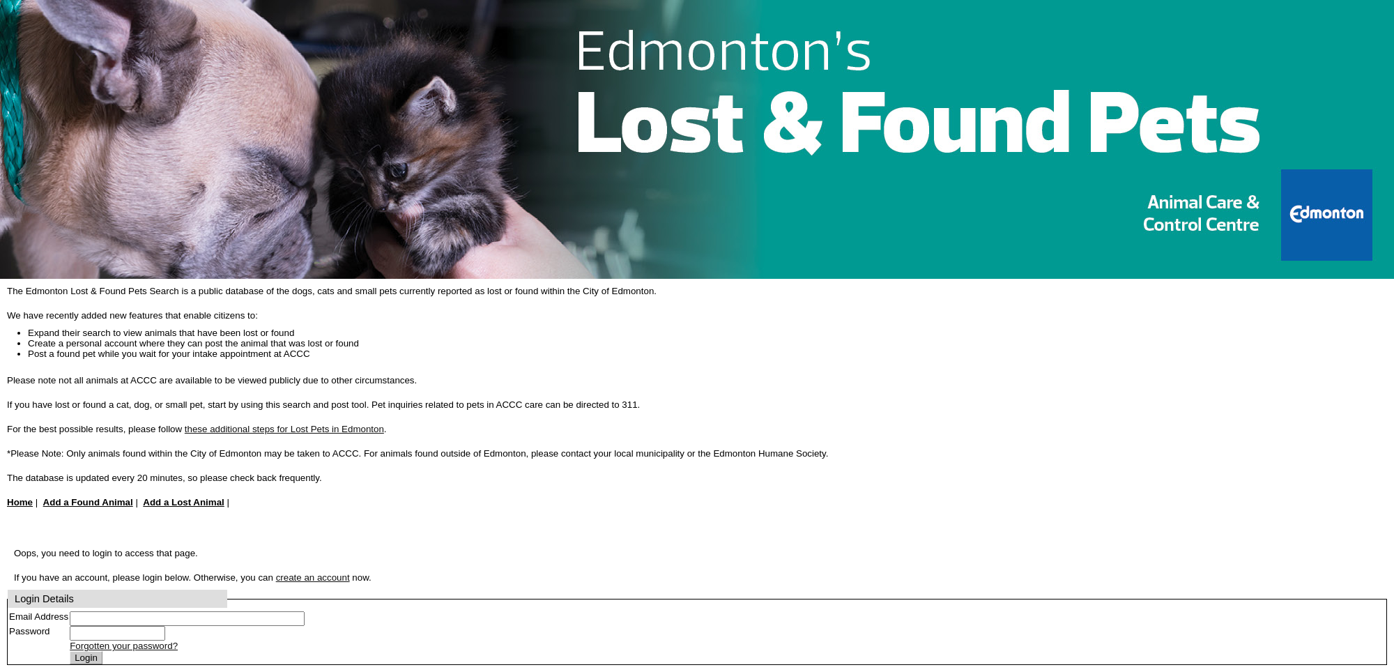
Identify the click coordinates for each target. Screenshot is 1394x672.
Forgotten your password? (124, 646)
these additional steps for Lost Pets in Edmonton (284, 429)
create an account (313, 577)
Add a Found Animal (88, 502)
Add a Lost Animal (183, 502)
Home (20, 502)
